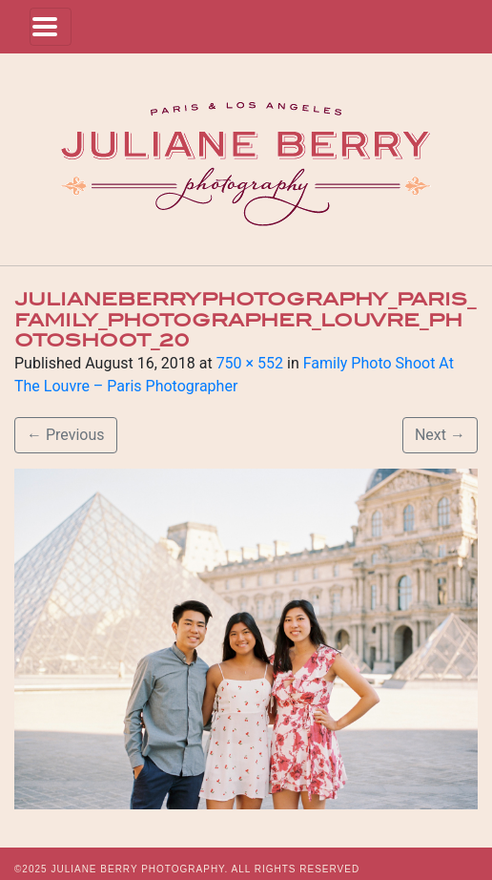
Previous (66, 435)
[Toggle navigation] (51, 27)
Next (440, 435)
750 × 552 (249, 363)
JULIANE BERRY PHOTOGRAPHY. (139, 869)
